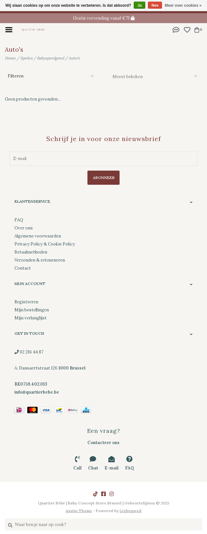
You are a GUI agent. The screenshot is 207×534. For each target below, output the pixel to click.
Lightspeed (130, 510)
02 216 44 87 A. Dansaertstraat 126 (50, 368)
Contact (22, 268)
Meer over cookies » (183, 5)
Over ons (23, 228)
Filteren (15, 76)
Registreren (26, 302)
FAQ (18, 220)
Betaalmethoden (30, 252)
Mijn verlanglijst (30, 318)
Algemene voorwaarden (37, 236)
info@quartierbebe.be (36, 392)
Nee (154, 5)
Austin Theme (79, 510)
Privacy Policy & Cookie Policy (44, 244)
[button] (176, 29)
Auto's (74, 58)
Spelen (26, 58)
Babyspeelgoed (50, 58)
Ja (139, 5)
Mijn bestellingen (31, 310)
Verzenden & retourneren (39, 260)
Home (10, 58)
